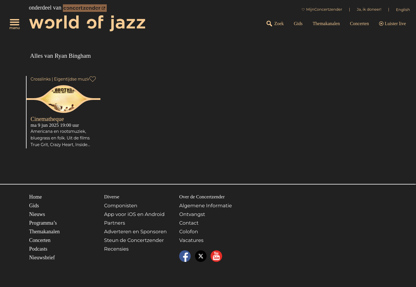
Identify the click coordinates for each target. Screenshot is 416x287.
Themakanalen (326, 23)
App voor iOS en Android (134, 214)
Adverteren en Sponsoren (135, 231)
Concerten (359, 23)
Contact (188, 223)
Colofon (188, 231)
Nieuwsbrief (42, 257)
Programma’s (43, 223)
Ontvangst (192, 214)
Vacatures (191, 240)
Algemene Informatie (205, 205)
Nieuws (37, 214)
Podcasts (38, 249)
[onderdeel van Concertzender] (85, 8)
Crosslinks (41, 79)
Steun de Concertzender (134, 240)
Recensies (116, 249)
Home (35, 197)
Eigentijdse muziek (73, 79)
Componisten (120, 205)
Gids (298, 23)
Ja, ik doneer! (369, 9)
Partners (114, 223)
